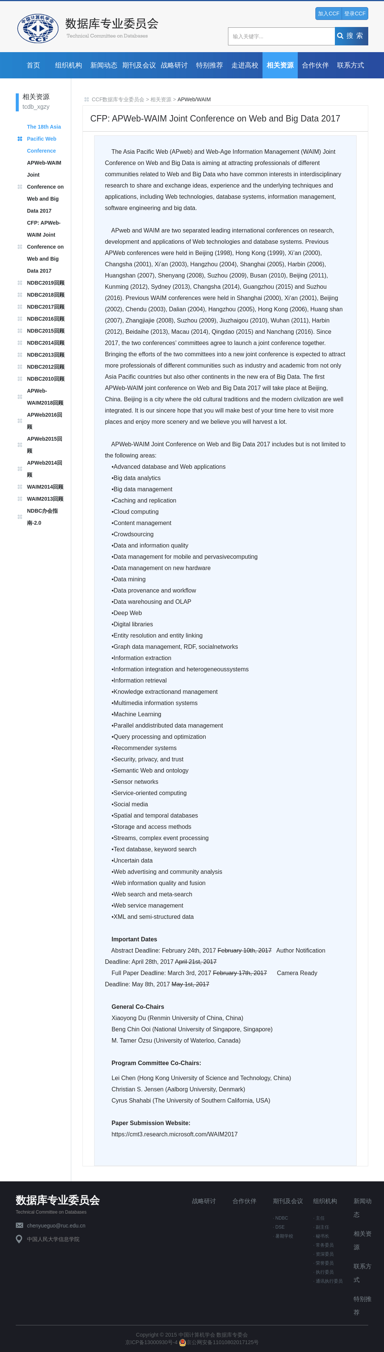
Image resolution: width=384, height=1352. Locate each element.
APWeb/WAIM (194, 99)
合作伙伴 (315, 65)
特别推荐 (209, 65)
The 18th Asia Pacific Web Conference (44, 139)
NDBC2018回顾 (45, 295)
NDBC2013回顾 (45, 355)
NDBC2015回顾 (45, 331)
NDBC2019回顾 (45, 283)
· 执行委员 (323, 1272)
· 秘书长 (321, 1236)
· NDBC (280, 1218)
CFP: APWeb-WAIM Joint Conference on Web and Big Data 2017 (45, 247)
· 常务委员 (323, 1245)
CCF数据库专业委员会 (118, 99)
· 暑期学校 (283, 1236)
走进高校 (244, 65)
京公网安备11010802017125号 (219, 1342)
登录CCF (355, 14)
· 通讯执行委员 (328, 1281)
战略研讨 (174, 65)
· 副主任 (321, 1227)
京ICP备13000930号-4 (152, 1342)
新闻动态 (103, 65)
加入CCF (328, 14)
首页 (33, 65)
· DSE (279, 1227)
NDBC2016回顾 (45, 319)
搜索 (351, 35)
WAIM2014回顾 (45, 487)
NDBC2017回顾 (45, 307)
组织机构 (68, 65)
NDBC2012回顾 (45, 367)
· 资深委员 (323, 1254)
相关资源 (280, 65)
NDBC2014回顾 (45, 343)
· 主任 (319, 1218)
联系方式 (350, 65)
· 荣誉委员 (323, 1263)
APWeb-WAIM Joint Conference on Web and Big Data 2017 (45, 187)
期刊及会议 (139, 65)
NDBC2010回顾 (45, 379)
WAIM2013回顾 (45, 499)
